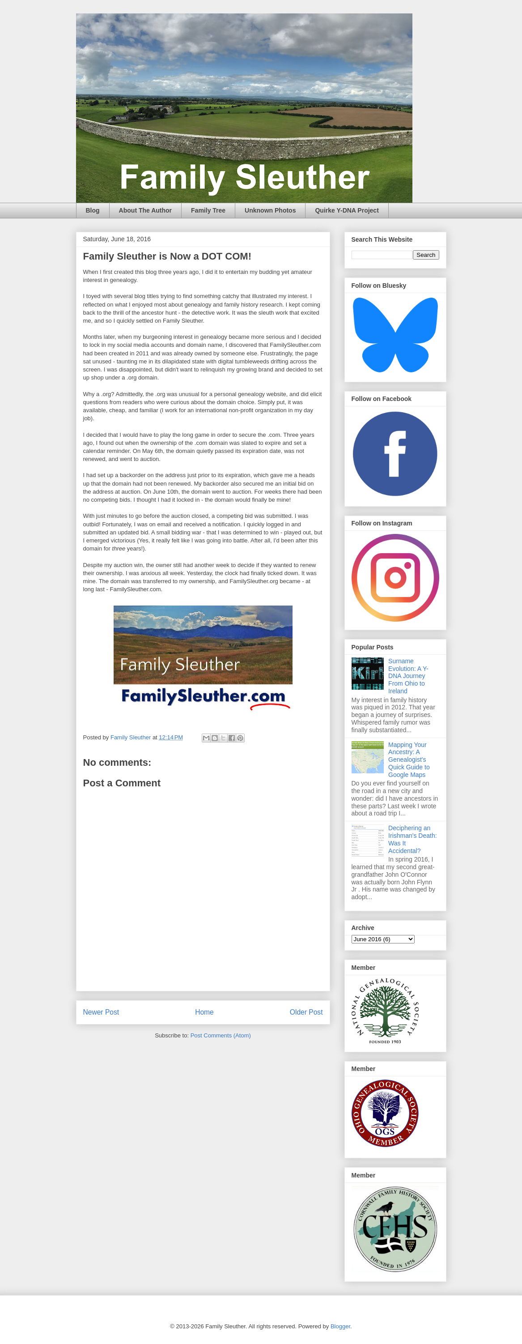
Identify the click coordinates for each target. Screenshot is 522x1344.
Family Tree (208, 210)
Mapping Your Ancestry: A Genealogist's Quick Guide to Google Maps (409, 759)
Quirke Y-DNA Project (346, 210)
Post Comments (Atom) (221, 1035)
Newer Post (101, 1012)
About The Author (145, 210)
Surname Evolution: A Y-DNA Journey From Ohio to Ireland (408, 676)
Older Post (306, 1012)
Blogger (340, 1326)
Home (204, 1012)
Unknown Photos (270, 210)
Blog (93, 210)
